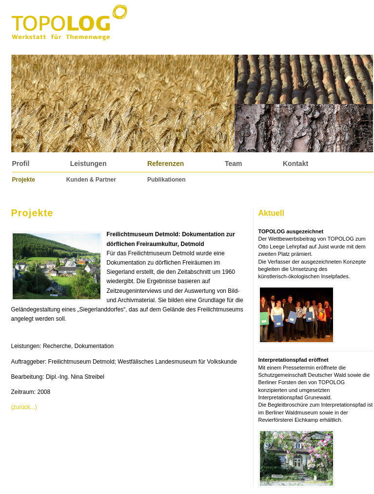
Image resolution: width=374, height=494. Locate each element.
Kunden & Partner (91, 179)
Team (233, 163)
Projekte (23, 179)
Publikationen (166, 179)
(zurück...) (24, 407)
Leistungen (88, 163)
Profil (21, 163)
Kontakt (295, 163)
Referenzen (165, 163)
